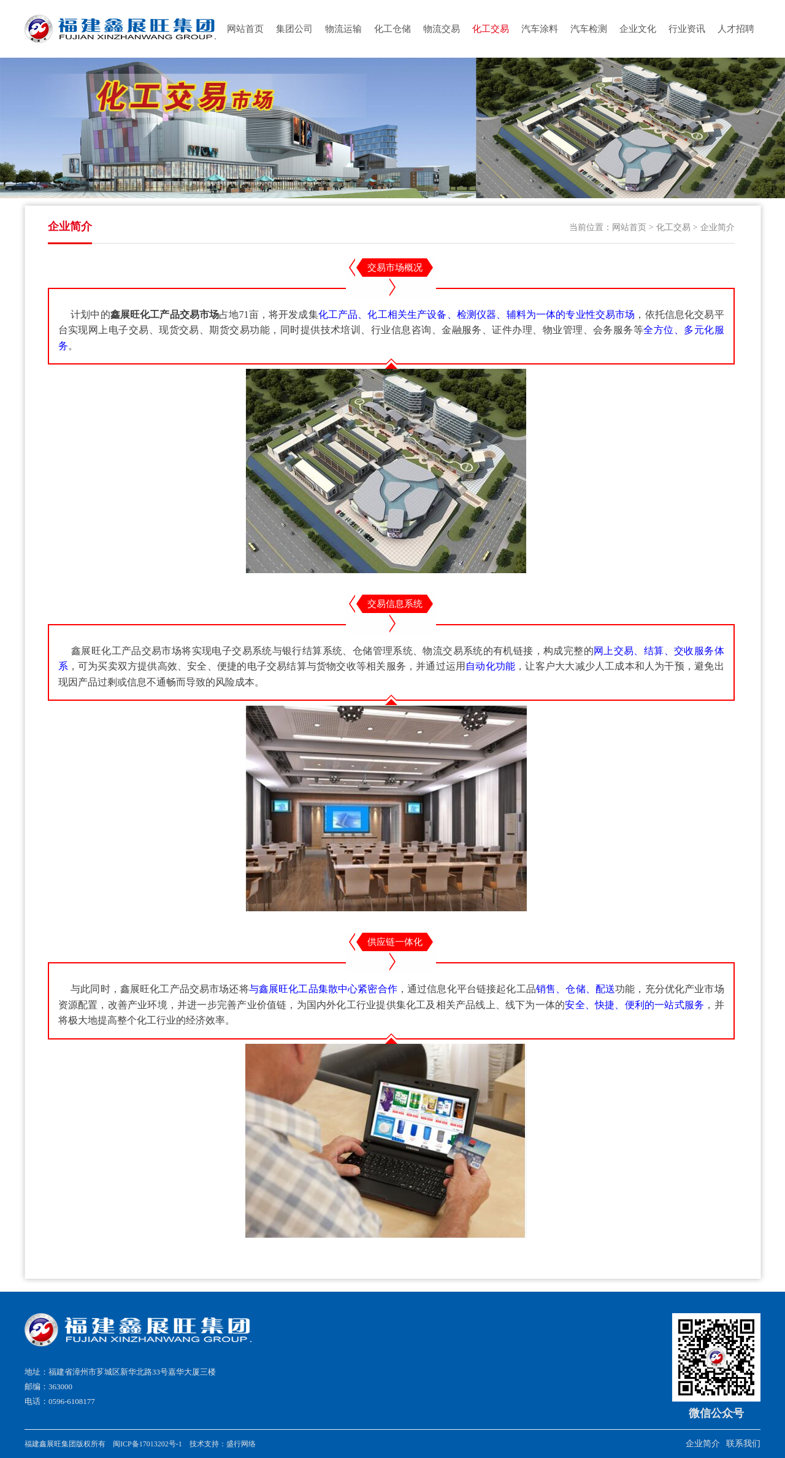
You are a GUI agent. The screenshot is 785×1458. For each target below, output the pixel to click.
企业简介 (717, 227)
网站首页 (245, 29)
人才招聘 (736, 29)
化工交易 (490, 29)
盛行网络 (241, 1444)
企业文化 (637, 29)
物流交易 (441, 29)
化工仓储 (392, 29)
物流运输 (343, 29)
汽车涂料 (539, 29)
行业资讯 (686, 29)
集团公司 (294, 29)
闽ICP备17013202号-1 (147, 1444)
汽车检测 (588, 29)
